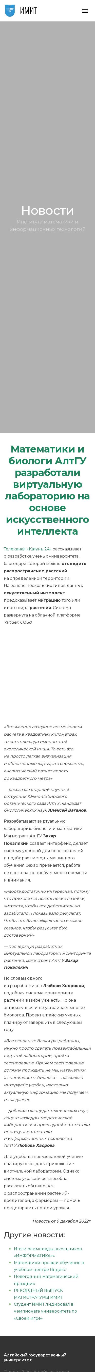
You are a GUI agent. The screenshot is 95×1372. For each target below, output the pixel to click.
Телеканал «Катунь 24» (27, 549)
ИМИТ (28, 10)
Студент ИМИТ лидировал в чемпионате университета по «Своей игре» (45, 1311)
